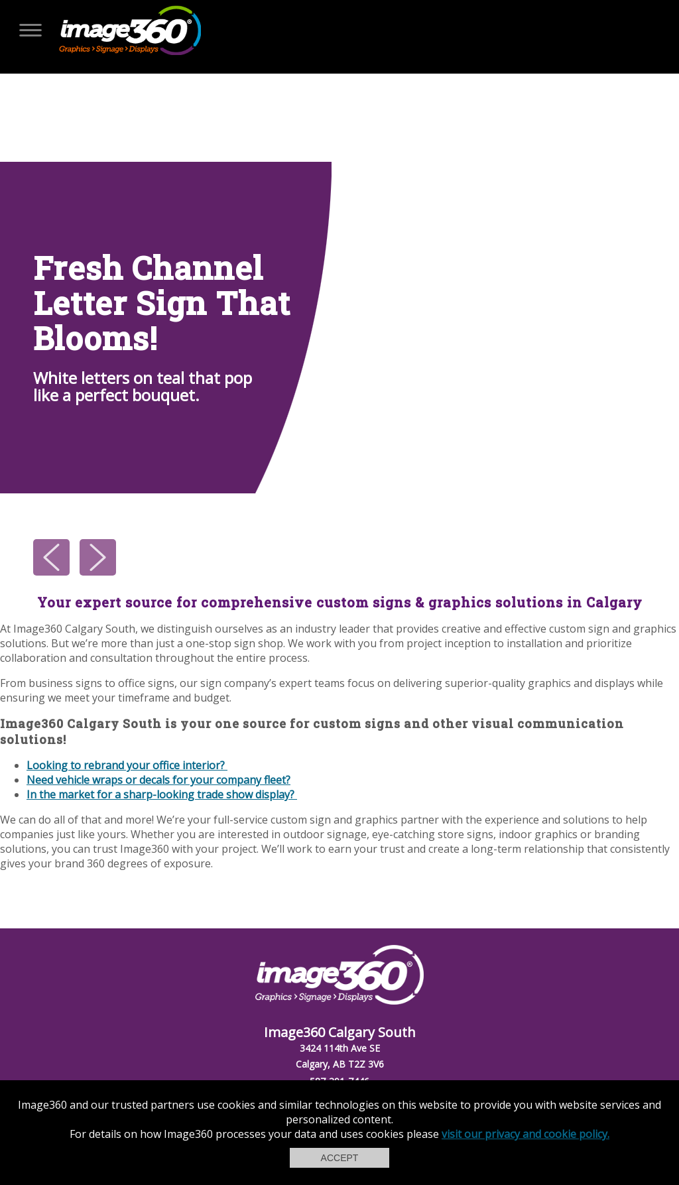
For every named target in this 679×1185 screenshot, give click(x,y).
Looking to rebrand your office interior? (127, 765)
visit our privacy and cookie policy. (525, 1134)
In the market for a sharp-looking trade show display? (162, 794)
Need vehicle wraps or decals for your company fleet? (158, 780)
